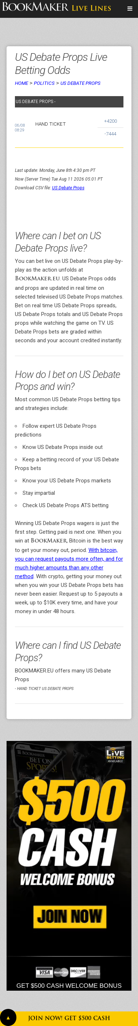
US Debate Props (80, 83)
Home (21, 83)
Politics (44, 83)
